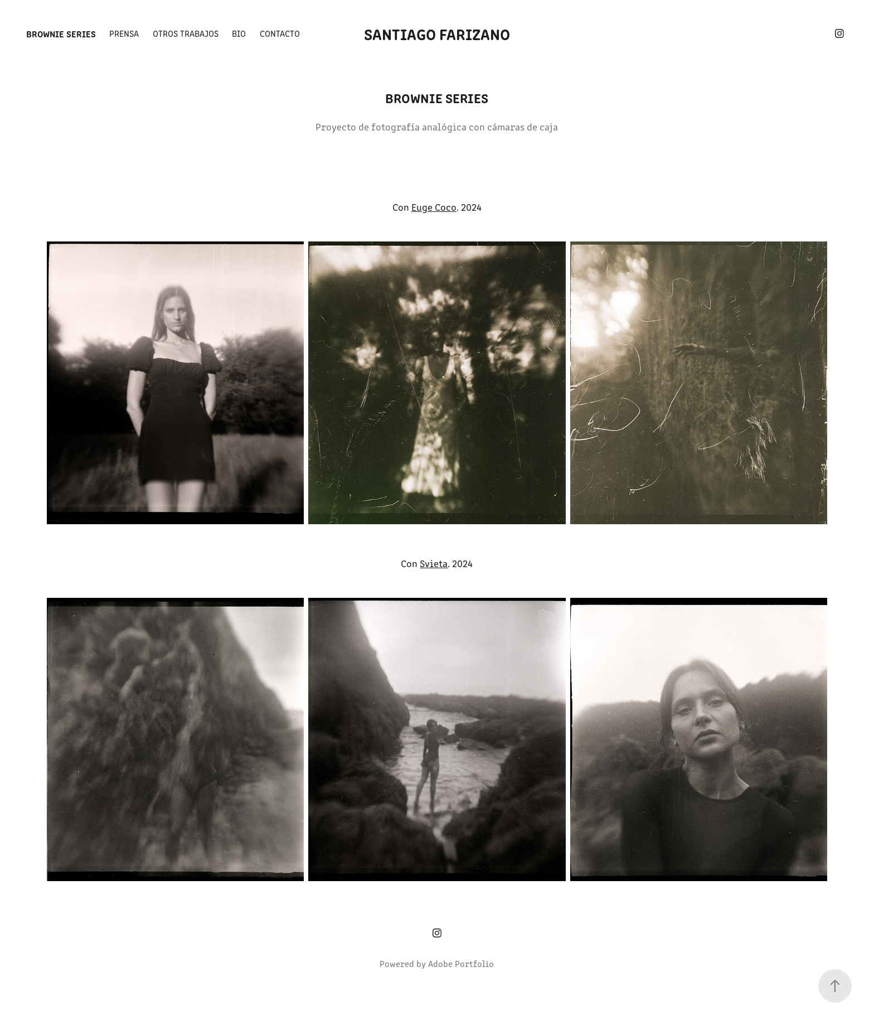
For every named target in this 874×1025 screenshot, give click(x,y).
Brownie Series (61, 33)
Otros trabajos (186, 33)
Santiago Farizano (437, 33)
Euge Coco (434, 207)
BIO (239, 33)
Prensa (124, 33)
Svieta (434, 563)
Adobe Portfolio (461, 963)
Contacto (280, 33)
